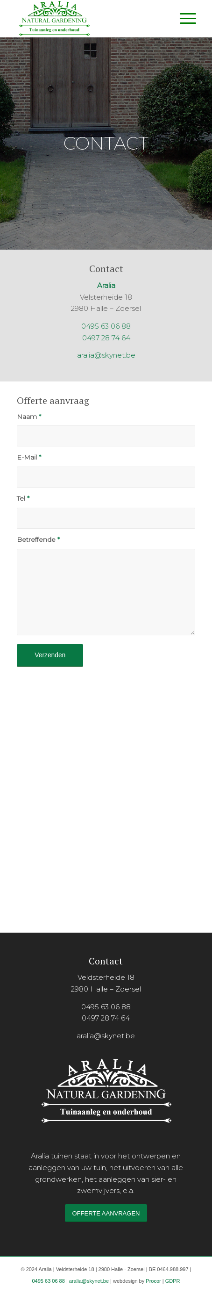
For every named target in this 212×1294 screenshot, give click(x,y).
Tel (23, 498)
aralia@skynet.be (106, 355)
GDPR (172, 1281)
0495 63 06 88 (106, 326)
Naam (29, 416)
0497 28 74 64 (106, 337)
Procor (153, 1281)
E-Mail (29, 457)
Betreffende (38, 539)
